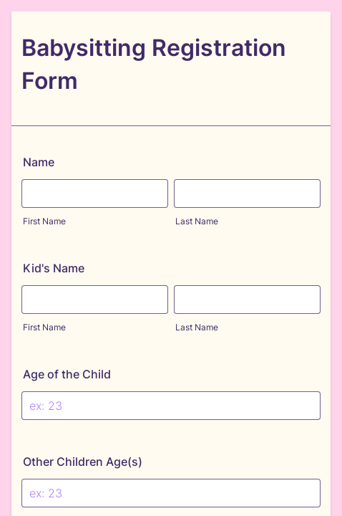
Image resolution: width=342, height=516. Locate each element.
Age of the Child (67, 374)
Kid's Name (53, 268)
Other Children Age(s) (82, 461)
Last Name (196, 221)
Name (38, 162)
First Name (44, 221)
